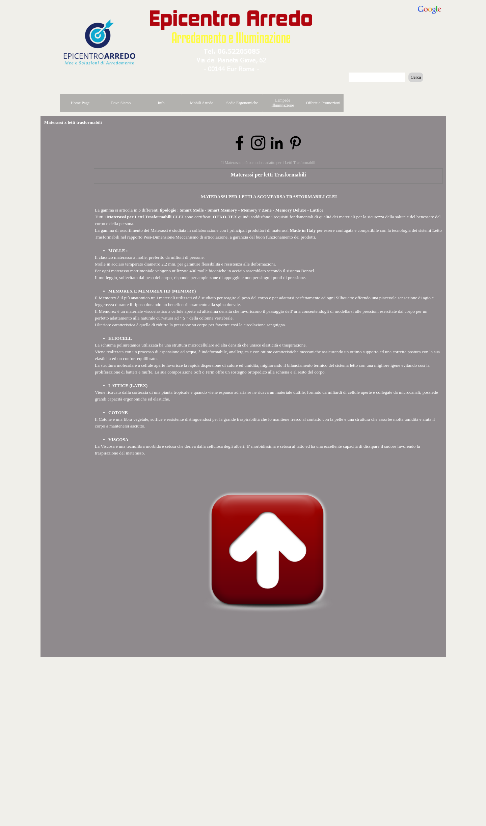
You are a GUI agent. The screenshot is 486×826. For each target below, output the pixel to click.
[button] (232, 49)
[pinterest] (295, 142)
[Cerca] (377, 77)
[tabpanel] (268, 325)
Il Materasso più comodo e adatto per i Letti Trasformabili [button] (268, 162)
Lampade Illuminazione (282, 103)
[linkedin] (276, 142)
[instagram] (258, 142)
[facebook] (239, 142)
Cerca (415, 77)
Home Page (80, 103)
